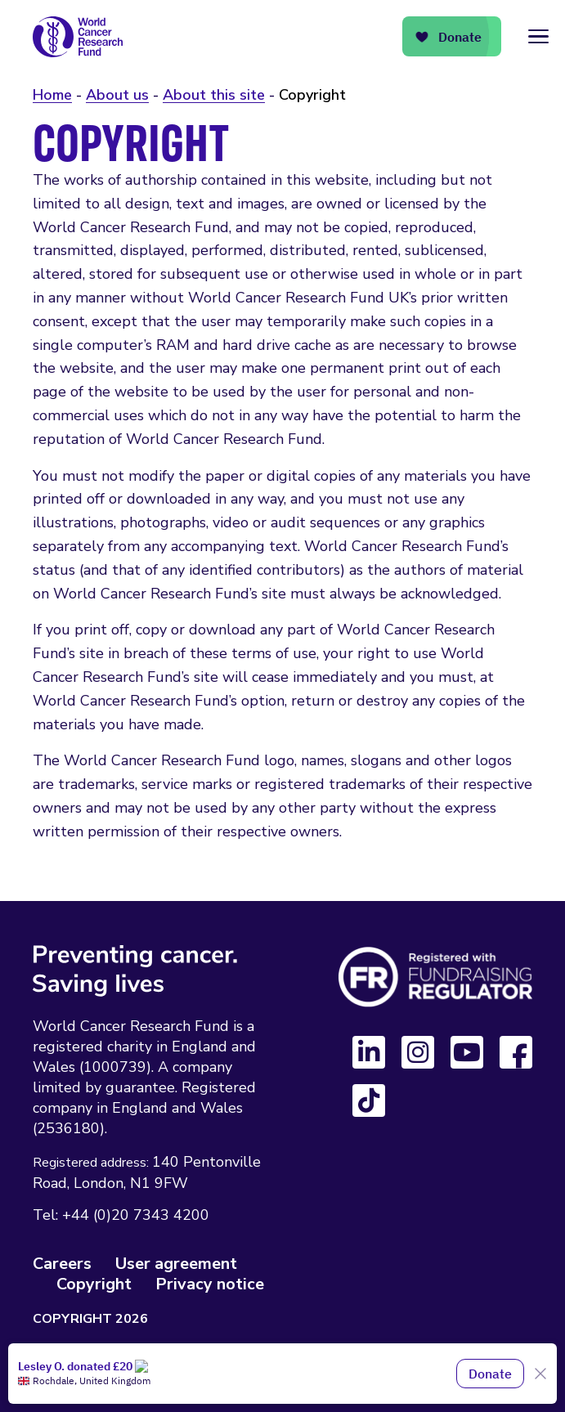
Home (52, 95)
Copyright (94, 1284)
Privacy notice (209, 1284)
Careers (62, 1263)
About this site (214, 95)
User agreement (176, 1263)
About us (117, 95)
